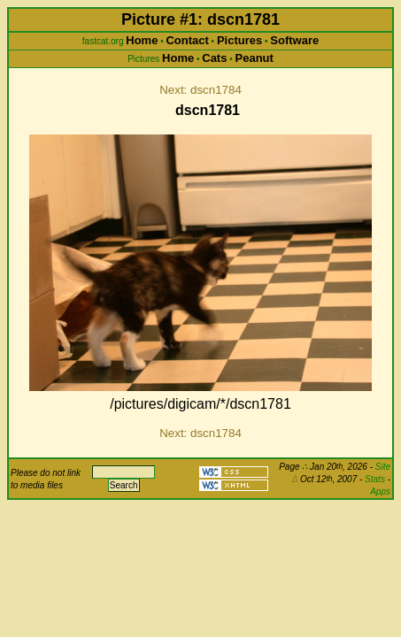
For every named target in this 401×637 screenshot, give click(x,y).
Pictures (239, 40)
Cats (214, 58)
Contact (187, 40)
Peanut (254, 58)
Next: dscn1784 (200, 89)
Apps (380, 491)
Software (294, 40)
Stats (375, 479)
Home (142, 40)
